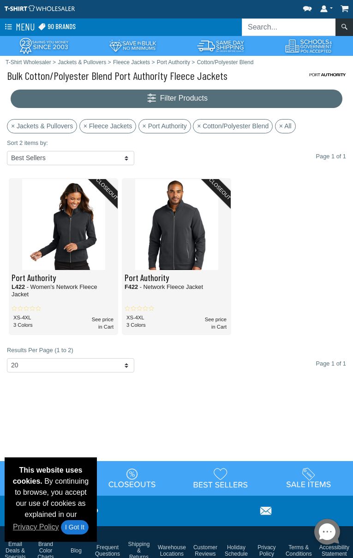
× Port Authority (165, 126)
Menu (19, 27)
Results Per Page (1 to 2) (40, 350)
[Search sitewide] (289, 27)
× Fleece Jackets (108, 126)
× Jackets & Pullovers (42, 126)
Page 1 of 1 (331, 363)
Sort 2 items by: (27, 142)
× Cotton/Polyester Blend (233, 126)
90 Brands (57, 26)
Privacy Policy (36, 527)
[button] (307, 6)
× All (285, 126)
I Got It (74, 527)
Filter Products (176, 98)
